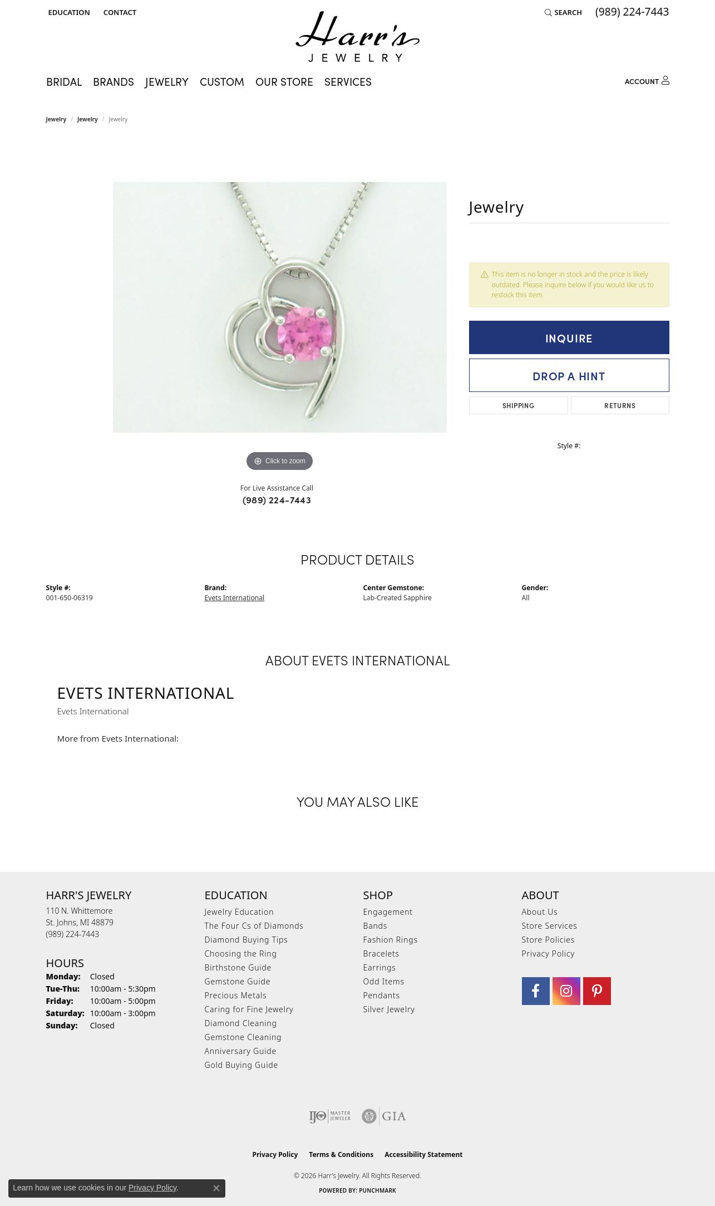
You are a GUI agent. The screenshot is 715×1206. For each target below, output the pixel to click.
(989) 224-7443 (277, 499)
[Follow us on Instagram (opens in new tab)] (566, 991)
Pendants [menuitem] (381, 995)
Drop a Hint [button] (568, 375)
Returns (619, 405)
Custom (222, 81)
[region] (280, 307)
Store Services (550, 925)
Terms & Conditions (341, 1154)
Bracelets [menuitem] (381, 953)
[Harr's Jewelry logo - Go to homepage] (357, 36)
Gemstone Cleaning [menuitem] (243, 1037)
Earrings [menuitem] (379, 967)
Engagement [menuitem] (388, 911)
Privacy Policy (548, 953)
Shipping (518, 405)
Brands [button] (113, 81)
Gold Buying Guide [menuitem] (241, 1065)
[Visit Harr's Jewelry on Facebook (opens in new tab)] (536, 991)
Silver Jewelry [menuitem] (389, 1009)
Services (348, 81)
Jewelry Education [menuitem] (239, 911)
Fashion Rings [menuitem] (390, 939)
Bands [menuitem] (375, 925)
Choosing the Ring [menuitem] (241, 953)
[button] (68, 12)
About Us (540, 911)
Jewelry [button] (167, 81)
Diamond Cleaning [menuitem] (241, 1023)
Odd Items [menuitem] (384, 981)
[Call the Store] (73, 934)
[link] (118, 12)
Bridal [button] (64, 81)
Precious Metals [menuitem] (236, 995)
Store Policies (548, 939)
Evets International (235, 597)
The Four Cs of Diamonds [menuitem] (254, 925)
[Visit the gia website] (384, 1116)
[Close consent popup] (216, 1188)
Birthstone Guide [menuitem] (238, 967)
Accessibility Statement (423, 1154)
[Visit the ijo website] (330, 1116)
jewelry (87, 119)
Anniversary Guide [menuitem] (241, 1051)
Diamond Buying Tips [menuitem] (246, 939)
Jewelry (56, 119)
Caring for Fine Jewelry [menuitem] (249, 1009)
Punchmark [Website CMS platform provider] (377, 1190)
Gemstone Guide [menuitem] (238, 981)
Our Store (284, 81)
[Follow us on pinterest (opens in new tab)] (597, 991)
